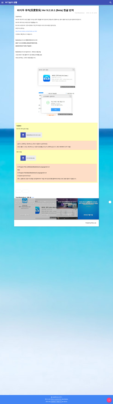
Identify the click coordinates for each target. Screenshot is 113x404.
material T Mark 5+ (56, 401)
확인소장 (47, 399)
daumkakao (65, 399)
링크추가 (59, 397)
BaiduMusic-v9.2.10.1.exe (34, 135)
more (32, 197)
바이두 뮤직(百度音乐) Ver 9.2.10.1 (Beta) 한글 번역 (45, 10)
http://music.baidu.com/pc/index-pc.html (26, 31)
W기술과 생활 (11, 2)
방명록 (54, 397)
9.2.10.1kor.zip (30, 158)
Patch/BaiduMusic (80, 13)
